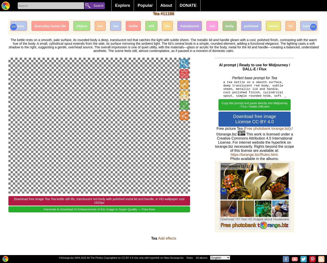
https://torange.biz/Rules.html (253, 155)
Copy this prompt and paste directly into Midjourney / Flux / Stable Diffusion (255, 104)
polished (272, 27)
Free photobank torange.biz (267, 128)
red (230, 27)
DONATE (188, 5)
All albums (202, 257)
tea (107, 27)
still (164, 27)
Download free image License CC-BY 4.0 (254, 119)
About (166, 5)
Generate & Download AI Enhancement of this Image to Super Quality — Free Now (99, 209)
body (248, 27)
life (181, 27)
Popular (145, 5)
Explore (122, 5)
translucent (205, 27)
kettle (144, 27)
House (19, 27)
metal (296, 27)
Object (87, 27)
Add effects (167, 238)
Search (99, 5)
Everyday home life (53, 27)
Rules (189, 257)
